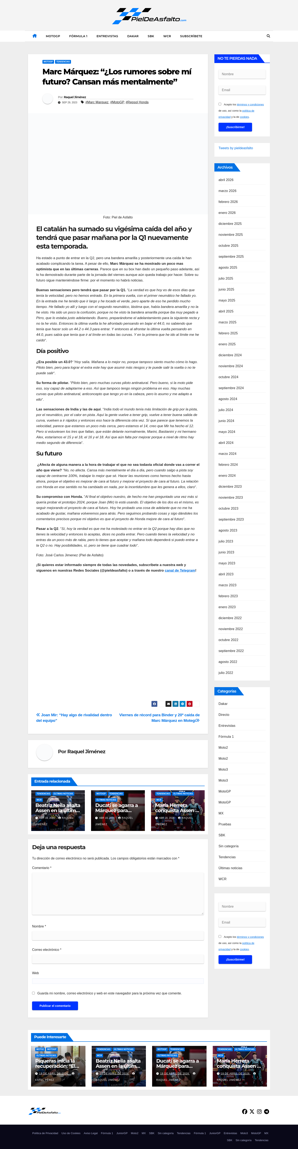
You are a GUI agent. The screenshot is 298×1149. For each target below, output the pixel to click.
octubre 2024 (228, 377)
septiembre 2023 (231, 519)
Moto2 (223, 747)
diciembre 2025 (230, 223)
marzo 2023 (228, 585)
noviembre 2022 (231, 629)
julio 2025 (226, 278)
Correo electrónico (46, 949)
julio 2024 (226, 410)
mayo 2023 (227, 563)
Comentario (41, 868)
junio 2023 (226, 552)
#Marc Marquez (96, 102)
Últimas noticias (63, 794)
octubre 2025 (228, 245)
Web (35, 973)
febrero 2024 (228, 464)
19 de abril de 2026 (54, 1073)
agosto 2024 (228, 399)
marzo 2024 (228, 453)
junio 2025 (226, 289)
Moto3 (223, 769)
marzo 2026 (228, 191)
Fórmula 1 (78, 36)
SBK (151, 36)
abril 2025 (226, 311)
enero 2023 (227, 607)
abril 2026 (226, 180)
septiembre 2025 (231, 256)
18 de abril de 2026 (236, 1073)
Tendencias (63, 62)
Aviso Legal (91, 1133)
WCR (167, 36)
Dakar (133, 36)
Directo (224, 714)
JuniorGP (121, 1133)
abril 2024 (226, 443)
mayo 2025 (227, 300)
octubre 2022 (228, 640)
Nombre (39, 926)
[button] (268, 36)
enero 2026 (227, 213)
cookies (244, 116)
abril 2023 (226, 574)
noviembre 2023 (231, 497)
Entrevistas (107, 36)
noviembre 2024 (231, 366)
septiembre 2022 (231, 651)
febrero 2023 (228, 596)
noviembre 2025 (231, 234)
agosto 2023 (228, 530)
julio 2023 (226, 541)
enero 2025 (227, 344)
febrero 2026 (228, 202)
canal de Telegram (180, 570)
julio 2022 (226, 673)
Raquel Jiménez (75, 97)
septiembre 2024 (231, 388)
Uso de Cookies (71, 1133)
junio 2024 (226, 421)
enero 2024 (227, 475)
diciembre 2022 (230, 618)
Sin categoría (229, 846)
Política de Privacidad (45, 1133)
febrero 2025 (228, 333)
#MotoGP (117, 102)
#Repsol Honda (137, 102)
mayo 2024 (227, 432)
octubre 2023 (228, 508)
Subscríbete (191, 36)
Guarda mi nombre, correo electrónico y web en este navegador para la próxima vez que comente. (109, 993)
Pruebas (225, 824)
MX (221, 813)
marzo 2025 (228, 322)
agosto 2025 (228, 267)
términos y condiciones (250, 104)
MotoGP (53, 36)
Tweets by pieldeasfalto (236, 148)
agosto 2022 (228, 662)
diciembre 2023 (230, 486)
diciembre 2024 (230, 355)
